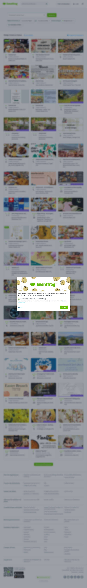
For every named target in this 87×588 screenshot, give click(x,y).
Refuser (20, 307)
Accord (64, 307)
